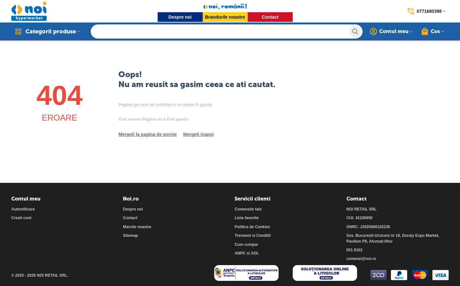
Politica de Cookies (252, 227)
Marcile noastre (137, 227)
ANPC (240, 253)
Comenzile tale (248, 209)
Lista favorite (247, 218)
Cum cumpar (246, 244)
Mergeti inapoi (198, 134)
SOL (255, 253)
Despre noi (180, 17)
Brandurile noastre (225, 17)
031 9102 (354, 250)
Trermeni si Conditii (253, 235)
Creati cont (21, 218)
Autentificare (23, 209)
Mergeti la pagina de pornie (147, 134)
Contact (270, 17)
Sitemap (130, 235)
